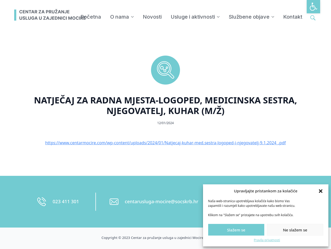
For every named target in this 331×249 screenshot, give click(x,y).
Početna (90, 17)
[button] (313, 6)
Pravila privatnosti (267, 240)
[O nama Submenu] (132, 17)
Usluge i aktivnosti (193, 17)
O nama (119, 17)
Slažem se (236, 229)
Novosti (152, 17)
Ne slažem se (295, 229)
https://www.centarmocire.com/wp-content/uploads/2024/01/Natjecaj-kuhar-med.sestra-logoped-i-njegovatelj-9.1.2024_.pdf (165, 143)
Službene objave (249, 17)
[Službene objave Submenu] (273, 17)
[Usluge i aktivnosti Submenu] (218, 17)
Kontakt (292, 17)
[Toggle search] (313, 18)
